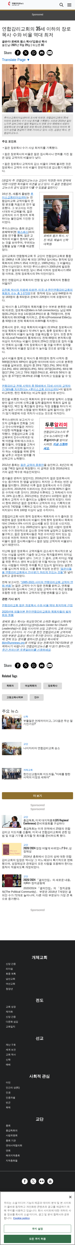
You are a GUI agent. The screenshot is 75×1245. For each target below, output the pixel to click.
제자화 (9, 1011)
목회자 (10, 685)
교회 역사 (11, 1054)
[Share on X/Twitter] (26, 53)
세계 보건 (11, 1049)
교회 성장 (11, 1006)
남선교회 (10, 978)
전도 (39, 1000)
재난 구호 (11, 1044)
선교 (39, 1038)
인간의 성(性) (13, 1087)
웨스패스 (22, 231)
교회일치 (10, 1026)
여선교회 (10, 983)
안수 (36, 697)
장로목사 (52, 685)
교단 (25, 744)
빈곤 (8, 1102)
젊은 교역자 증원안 (32, 464)
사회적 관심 (39, 1076)
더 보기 (37, 795)
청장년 (9, 989)
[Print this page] (42, 53)
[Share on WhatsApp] (34, 53)
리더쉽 (9, 968)
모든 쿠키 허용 (37, 1238)
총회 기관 (11, 1140)
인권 (8, 1092)
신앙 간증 (11, 964)
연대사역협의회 (14, 1145)
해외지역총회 (13, 1155)
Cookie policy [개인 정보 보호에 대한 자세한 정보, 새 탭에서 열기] (21, 1218)
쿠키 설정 (37, 1228)
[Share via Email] (50, 53)
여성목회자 (31, 685)
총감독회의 (12, 1130)
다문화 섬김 (12, 1021)
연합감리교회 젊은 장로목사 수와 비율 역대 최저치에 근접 (37, 605)
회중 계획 (11, 973)
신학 (25, 716)
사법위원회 (12, 1135)
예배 (8, 1064)
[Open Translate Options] (16, 60)
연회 (8, 1150)
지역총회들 (12, 1160)
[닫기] (70, 1197)
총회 (8, 1125)
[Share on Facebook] (18, 53)
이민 (8, 1082)
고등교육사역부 (15, 697)
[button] (61, 5)
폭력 (8, 1107)
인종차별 (10, 1097)
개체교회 (28, 770)
